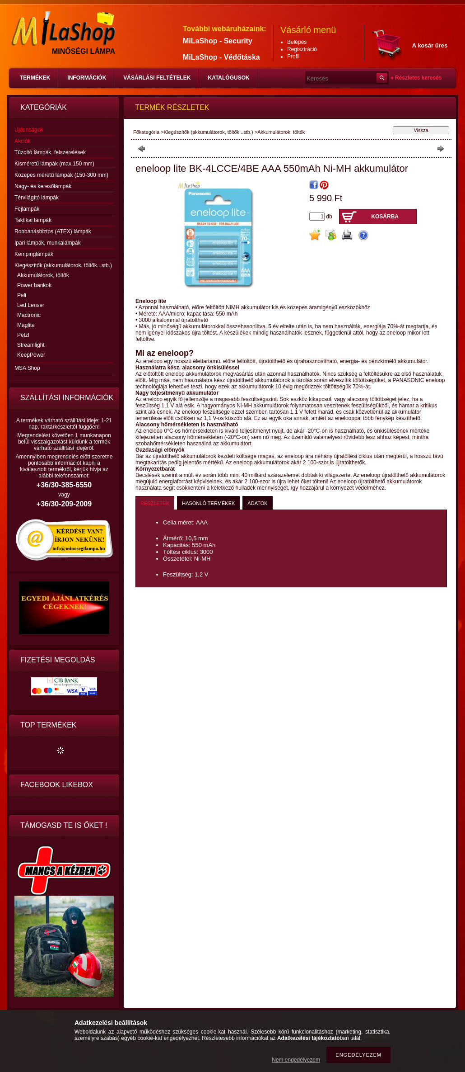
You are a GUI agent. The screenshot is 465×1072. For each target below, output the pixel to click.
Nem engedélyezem (296, 1060)
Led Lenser (30, 305)
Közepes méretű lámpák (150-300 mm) (61, 175)
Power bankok (34, 285)
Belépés (297, 42)
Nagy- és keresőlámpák (42, 186)
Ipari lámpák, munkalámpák (47, 243)
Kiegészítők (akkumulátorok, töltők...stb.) (208, 132)
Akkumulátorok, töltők (43, 275)
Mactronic (29, 315)
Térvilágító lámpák (36, 197)
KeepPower (31, 355)
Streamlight (31, 345)
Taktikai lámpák (32, 220)
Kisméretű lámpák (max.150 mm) (54, 164)
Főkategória (146, 132)
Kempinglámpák (33, 254)
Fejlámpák (26, 209)
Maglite (26, 325)
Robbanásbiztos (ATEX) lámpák (52, 231)
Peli (21, 295)
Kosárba (385, 216)
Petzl (23, 335)
